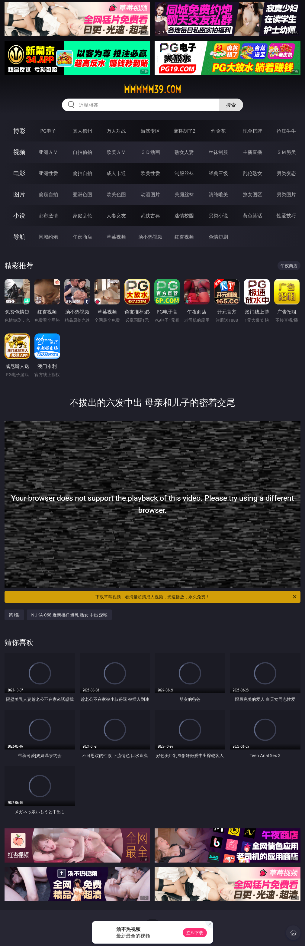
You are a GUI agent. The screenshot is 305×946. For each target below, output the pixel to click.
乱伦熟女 (252, 173)
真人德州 (82, 131)
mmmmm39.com (152, 89)
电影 (19, 173)
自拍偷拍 (82, 152)
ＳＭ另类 (286, 152)
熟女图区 (252, 194)
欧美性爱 (150, 173)
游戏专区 (150, 131)
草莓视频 (116, 236)
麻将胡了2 (184, 131)
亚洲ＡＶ (48, 152)
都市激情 (48, 215)
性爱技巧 (286, 215)
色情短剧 (218, 236)
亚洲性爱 (48, 173)
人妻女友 (116, 215)
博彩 (19, 131)
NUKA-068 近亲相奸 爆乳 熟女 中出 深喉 (69, 615)
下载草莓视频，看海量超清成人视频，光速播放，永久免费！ (196, 596)
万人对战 (116, 131)
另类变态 (286, 173)
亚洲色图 (82, 194)
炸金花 (218, 131)
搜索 (231, 105)
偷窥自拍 (48, 194)
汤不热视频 (150, 236)
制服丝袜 (184, 173)
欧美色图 (116, 194)
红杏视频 (184, 236)
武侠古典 (150, 215)
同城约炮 (48, 236)
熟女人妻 (184, 152)
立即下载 (194, 932)
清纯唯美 (218, 194)
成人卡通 (116, 173)
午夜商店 (82, 236)
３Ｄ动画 (150, 152)
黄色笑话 (252, 215)
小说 (19, 215)
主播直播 (252, 152)
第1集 (14, 615)
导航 (19, 236)
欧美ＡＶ (116, 152)
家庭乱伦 (82, 215)
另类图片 (286, 194)
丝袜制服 (218, 152)
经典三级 (218, 173)
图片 (19, 194)
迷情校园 (184, 215)
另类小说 (218, 215)
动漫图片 (150, 194)
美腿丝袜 (184, 194)
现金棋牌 (252, 131)
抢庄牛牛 (286, 131)
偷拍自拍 (82, 173)
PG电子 (48, 131)
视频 (19, 152)
